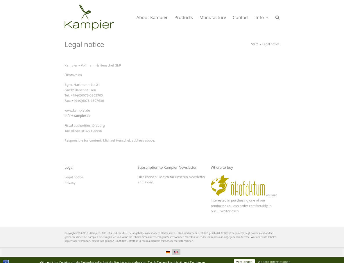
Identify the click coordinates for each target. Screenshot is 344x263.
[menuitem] (168, 252)
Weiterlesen (229, 211)
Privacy (69, 182)
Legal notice (73, 177)
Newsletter (197, 177)
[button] (277, 17)
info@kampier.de (77, 115)
